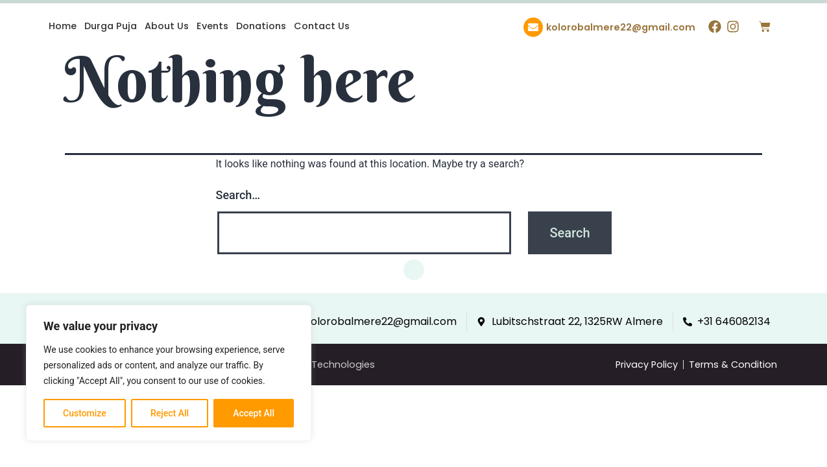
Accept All (253, 413)
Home (63, 25)
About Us (167, 25)
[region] (168, 373)
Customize (84, 413)
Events (212, 25)
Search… (238, 195)
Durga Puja (110, 25)
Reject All (169, 413)
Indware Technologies (323, 364)
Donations (261, 25)
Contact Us (322, 25)
